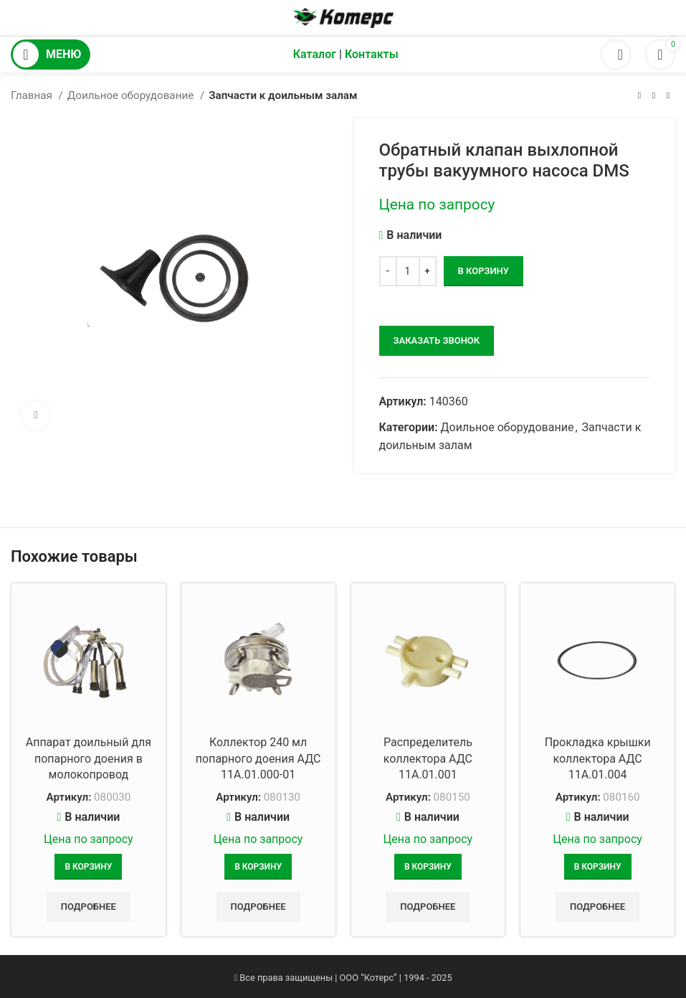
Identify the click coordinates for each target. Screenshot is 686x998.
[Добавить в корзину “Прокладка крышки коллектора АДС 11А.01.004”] (598, 867)
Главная (33, 95)
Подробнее (88, 906)
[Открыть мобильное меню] (50, 54)
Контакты (372, 54)
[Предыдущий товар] (639, 95)
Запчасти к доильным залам (283, 95)
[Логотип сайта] (343, 17)
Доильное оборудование (131, 95)
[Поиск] (616, 54)
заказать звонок (437, 340)
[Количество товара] (408, 271)
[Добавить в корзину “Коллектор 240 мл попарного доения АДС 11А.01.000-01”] (258, 867)
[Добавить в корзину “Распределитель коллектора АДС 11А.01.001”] (428, 867)
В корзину (483, 270)
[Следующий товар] (668, 95)
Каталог (314, 54)
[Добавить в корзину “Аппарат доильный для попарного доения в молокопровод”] (88, 867)
